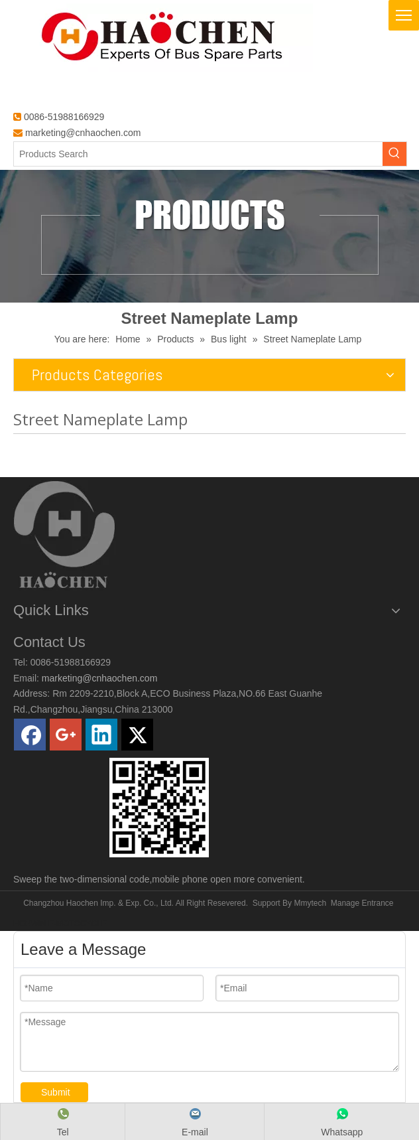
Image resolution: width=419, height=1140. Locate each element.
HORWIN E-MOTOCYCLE (60, 923)
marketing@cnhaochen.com (83, 132)
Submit (55, 1092)
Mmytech (310, 903)
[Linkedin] (101, 734)
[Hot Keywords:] (394, 154)
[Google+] (66, 734)
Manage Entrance (362, 903)
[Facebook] (30, 734)
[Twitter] (137, 734)
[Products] (209, 236)
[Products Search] (198, 154)
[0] (159, 807)
